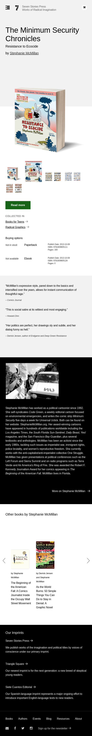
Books (9, 718)
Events (37, 718)
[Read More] (17, 205)
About (78, 718)
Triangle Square (14, 663)
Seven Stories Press (34, 6)
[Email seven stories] (7, 728)
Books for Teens (14, 221)
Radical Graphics (15, 227)
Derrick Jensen (46, 573)
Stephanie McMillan (24, 53)
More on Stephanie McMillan (68, 491)
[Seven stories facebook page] (15, 728)
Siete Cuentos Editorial (18, 687)
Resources (63, 718)
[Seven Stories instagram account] (31, 728)
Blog (48, 718)
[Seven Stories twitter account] (22, 728)
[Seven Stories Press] (16, 8)
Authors (22, 718)
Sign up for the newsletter (53, 728)
